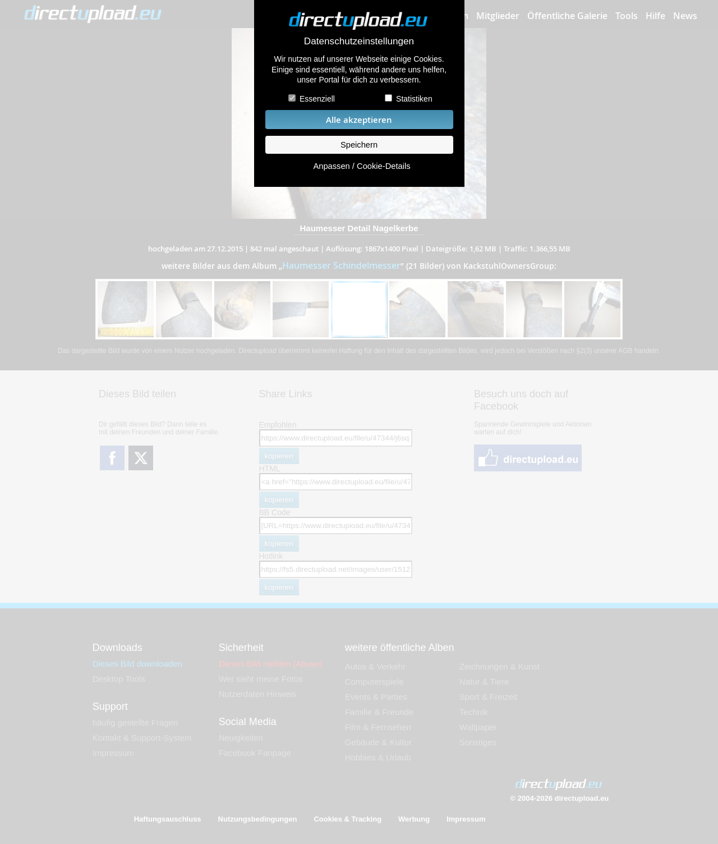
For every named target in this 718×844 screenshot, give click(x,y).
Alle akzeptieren (359, 119)
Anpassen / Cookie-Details (361, 166)
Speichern (359, 144)
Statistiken (414, 98)
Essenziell (317, 98)
